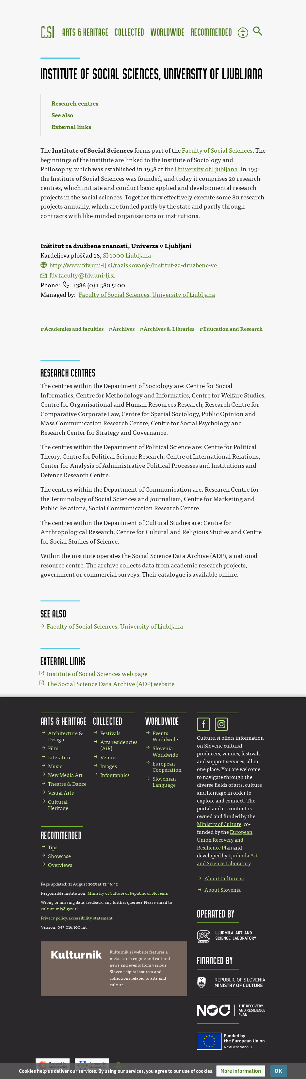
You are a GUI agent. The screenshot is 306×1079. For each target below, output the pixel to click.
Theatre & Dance (67, 784)
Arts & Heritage (85, 32)
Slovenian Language (164, 782)
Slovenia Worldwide (165, 751)
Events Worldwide (165, 736)
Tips (52, 847)
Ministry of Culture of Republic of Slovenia (128, 893)
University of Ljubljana (206, 169)
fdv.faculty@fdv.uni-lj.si (82, 275)
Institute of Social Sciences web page (97, 674)
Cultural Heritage (58, 805)
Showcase (59, 856)
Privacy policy (54, 918)
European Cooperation (167, 767)
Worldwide (168, 32)
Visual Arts (61, 793)
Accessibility (243, 32)
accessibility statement (91, 918)
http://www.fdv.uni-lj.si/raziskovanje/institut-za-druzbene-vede (136, 265)
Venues (109, 757)
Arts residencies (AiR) (118, 745)
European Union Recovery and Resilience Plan (224, 840)
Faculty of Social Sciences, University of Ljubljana (147, 294)
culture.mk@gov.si (59, 909)
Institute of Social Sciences (92, 150)
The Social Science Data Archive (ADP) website (110, 684)
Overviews (60, 865)
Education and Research (233, 329)
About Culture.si (224, 878)
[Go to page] (257, 32)
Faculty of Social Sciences (217, 150)
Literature (60, 757)
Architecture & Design (65, 736)
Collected (129, 32)
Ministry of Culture (219, 824)
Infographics (115, 775)
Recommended (211, 32)
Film (53, 748)
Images (108, 766)
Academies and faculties (74, 329)
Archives (123, 329)
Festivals (110, 733)
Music (55, 766)
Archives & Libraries (168, 329)
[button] (240, 1071)
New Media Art (65, 775)
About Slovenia (222, 890)
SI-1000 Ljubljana (127, 255)
